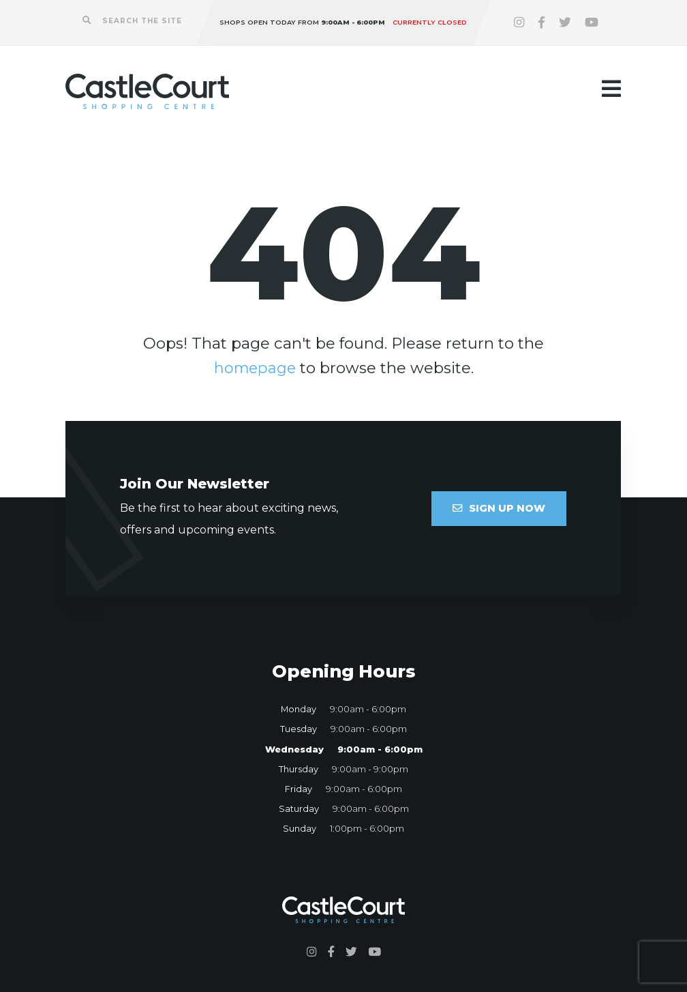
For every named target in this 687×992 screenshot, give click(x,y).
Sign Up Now (499, 508)
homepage (255, 367)
